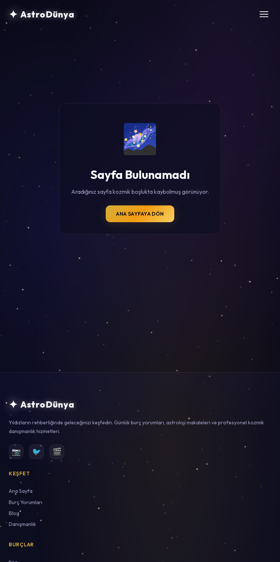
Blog (14, 513)
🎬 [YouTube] (57, 451)
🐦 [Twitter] (36, 451)
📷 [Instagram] (16, 451)
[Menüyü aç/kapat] (264, 14)
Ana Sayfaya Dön (140, 214)
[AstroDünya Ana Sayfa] (41, 14)
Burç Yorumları (25, 502)
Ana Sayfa (20, 491)
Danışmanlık (22, 524)
